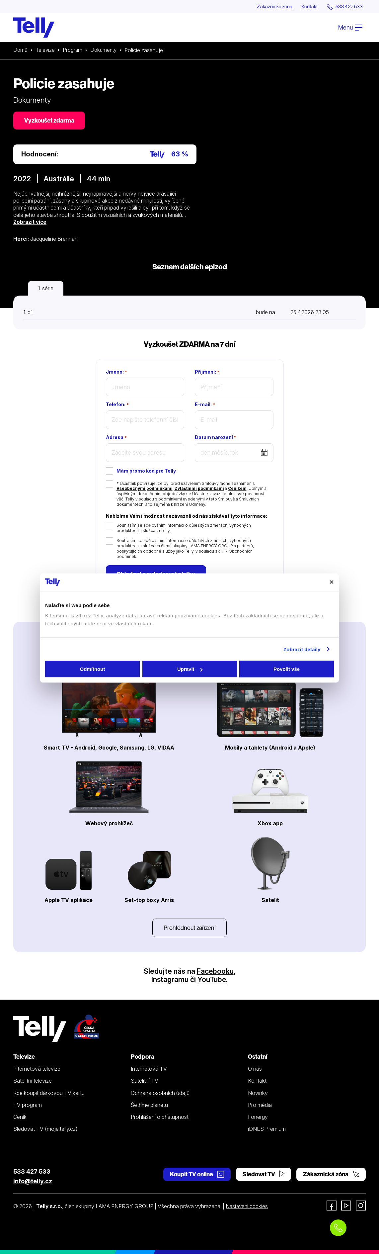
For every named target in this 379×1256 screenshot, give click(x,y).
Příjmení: (207, 373)
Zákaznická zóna (269, 6)
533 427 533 (31, 1173)
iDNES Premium (267, 1131)
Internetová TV (149, 1071)
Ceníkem (237, 489)
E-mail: (205, 405)
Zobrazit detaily (302, 649)
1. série (45, 289)
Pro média (260, 1107)
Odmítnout (92, 669)
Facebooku (215, 973)
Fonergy (258, 1119)
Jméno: (116, 373)
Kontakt (306, 6)
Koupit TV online (197, 1176)
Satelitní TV (144, 1083)
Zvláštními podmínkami (199, 489)
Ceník (20, 1119)
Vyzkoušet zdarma (50, 121)
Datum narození (215, 438)
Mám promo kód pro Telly (146, 472)
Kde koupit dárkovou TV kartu (49, 1095)
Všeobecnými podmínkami (144, 489)
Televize (46, 50)
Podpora (142, 1059)
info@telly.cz (32, 1183)
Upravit (189, 669)
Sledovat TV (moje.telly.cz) (45, 1131)
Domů (20, 50)
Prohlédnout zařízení (189, 930)
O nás (255, 1071)
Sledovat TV (263, 1176)
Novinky (258, 1095)
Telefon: (117, 405)
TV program (27, 1107)
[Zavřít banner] (331, 582)
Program (74, 50)
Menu (350, 28)
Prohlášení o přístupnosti (160, 1119)
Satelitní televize (32, 1083)
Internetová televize (36, 1071)
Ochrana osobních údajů (160, 1095)
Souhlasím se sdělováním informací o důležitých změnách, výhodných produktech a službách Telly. (183, 529)
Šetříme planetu (149, 1107)
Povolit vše (286, 669)
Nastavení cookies (248, 1208)
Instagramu (170, 981)
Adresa (116, 438)
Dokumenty (106, 50)
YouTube (212, 981)
